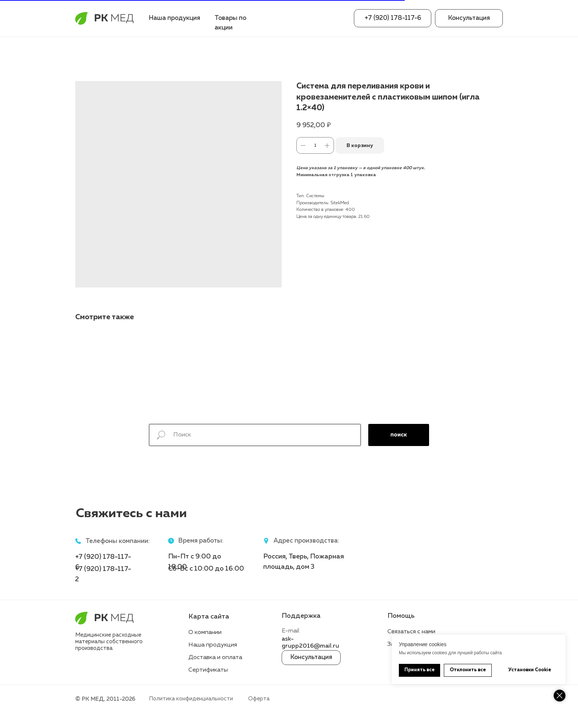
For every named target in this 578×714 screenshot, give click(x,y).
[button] (469, 18)
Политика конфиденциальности (191, 698)
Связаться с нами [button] (411, 632)
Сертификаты (208, 670)
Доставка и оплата (215, 658)
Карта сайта (208, 616)
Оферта (258, 698)
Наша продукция (174, 18)
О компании (205, 632)
